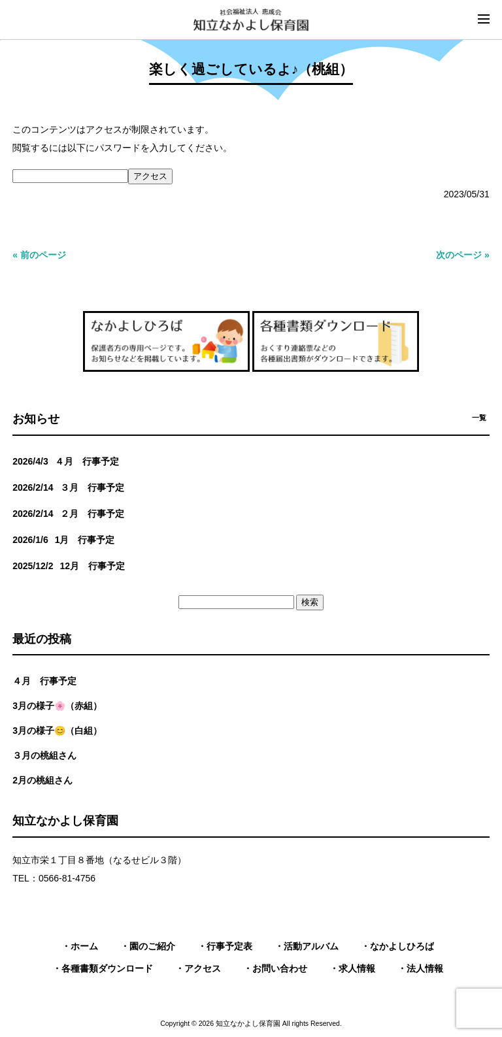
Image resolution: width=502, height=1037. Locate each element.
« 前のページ (39, 255)
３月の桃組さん (44, 755)
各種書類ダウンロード (107, 968)
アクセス (202, 968)
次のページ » (463, 255)
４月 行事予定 (44, 681)
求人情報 (357, 968)
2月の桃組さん (42, 780)
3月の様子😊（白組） (57, 730)
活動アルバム (311, 946)
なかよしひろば (402, 946)
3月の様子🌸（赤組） (57, 705)
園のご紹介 (152, 946)
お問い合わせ (279, 968)
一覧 (479, 417)
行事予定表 (229, 946)
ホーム (84, 946)
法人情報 (425, 968)
